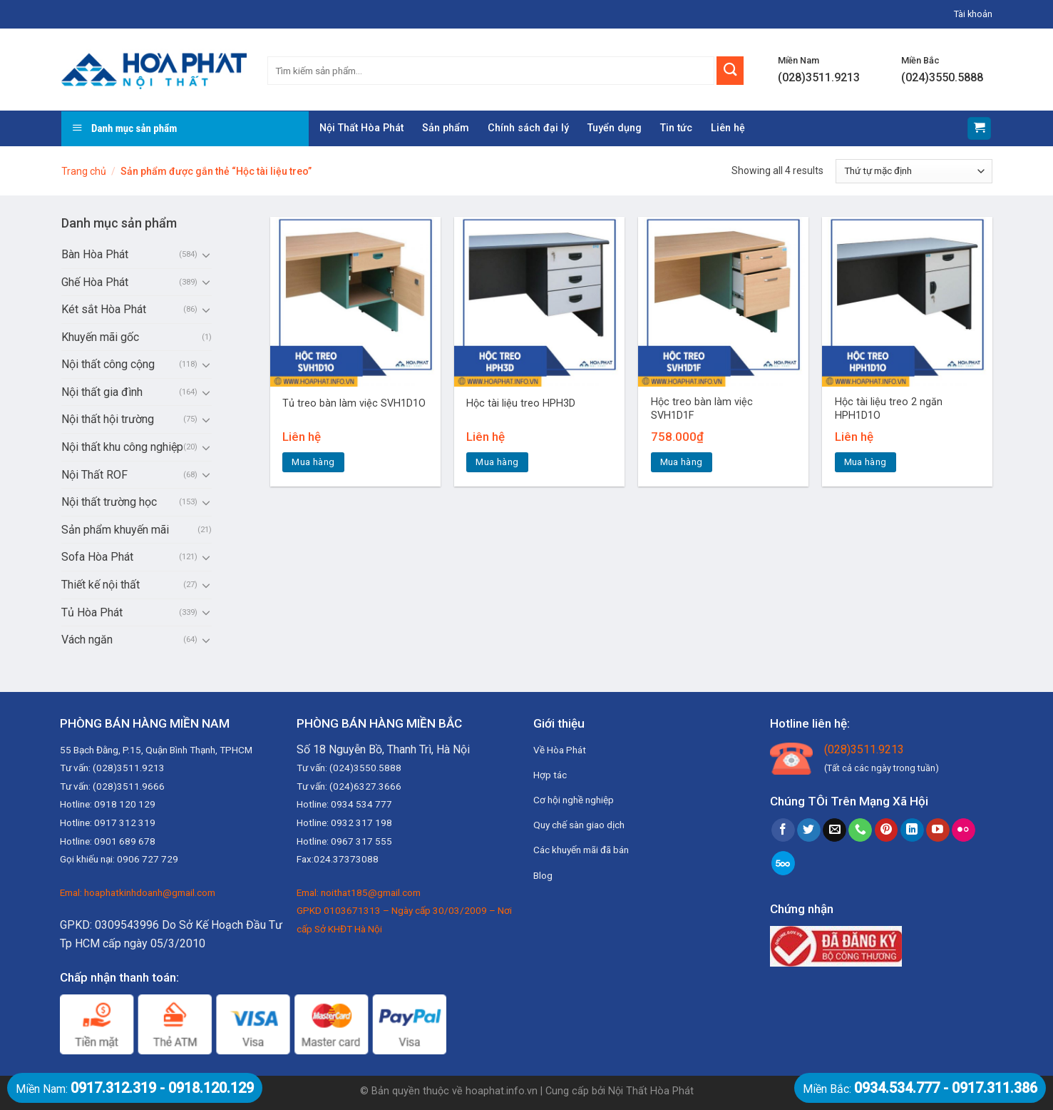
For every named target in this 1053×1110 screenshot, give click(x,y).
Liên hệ (728, 128)
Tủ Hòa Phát (92, 612)
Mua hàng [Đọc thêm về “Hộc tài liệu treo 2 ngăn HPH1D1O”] (865, 462)
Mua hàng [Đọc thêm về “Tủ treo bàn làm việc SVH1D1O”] (313, 462)
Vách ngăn (87, 639)
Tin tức (676, 128)
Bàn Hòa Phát (94, 254)
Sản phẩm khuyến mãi (115, 529)
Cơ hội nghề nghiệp (573, 799)
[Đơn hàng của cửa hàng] (914, 171)
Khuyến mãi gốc (100, 337)
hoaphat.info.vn (502, 1091)
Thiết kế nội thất (100, 584)
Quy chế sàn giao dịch (579, 824)
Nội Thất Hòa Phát (361, 128)
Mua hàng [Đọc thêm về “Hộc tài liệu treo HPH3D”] (497, 462)
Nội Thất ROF (94, 475)
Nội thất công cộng (108, 364)
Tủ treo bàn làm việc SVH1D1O (354, 403)
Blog (543, 875)
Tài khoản (973, 14)
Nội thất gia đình (102, 392)
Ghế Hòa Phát (94, 282)
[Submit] (730, 70)
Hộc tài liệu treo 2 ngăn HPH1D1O (888, 409)
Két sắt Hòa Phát (103, 309)
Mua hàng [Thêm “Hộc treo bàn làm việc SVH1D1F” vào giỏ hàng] (681, 462)
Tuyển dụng (614, 128)
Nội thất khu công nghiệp (122, 447)
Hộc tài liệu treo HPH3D (520, 403)
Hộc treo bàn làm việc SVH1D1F (702, 409)
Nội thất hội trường (107, 419)
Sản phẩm (445, 128)
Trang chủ (83, 171)
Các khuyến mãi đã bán (581, 849)
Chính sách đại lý (528, 128)
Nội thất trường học (109, 502)
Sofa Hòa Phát (97, 557)
